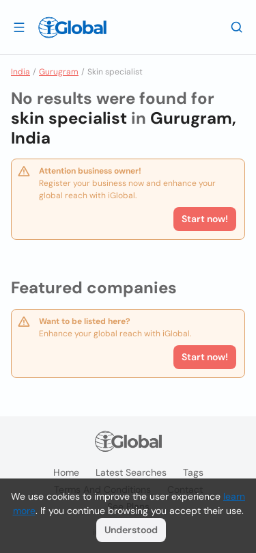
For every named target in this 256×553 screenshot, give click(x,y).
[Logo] (72, 27)
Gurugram (59, 71)
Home (66, 472)
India (20, 71)
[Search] (237, 26)
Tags (193, 472)
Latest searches (131, 472)
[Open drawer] (19, 26)
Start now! (205, 357)
